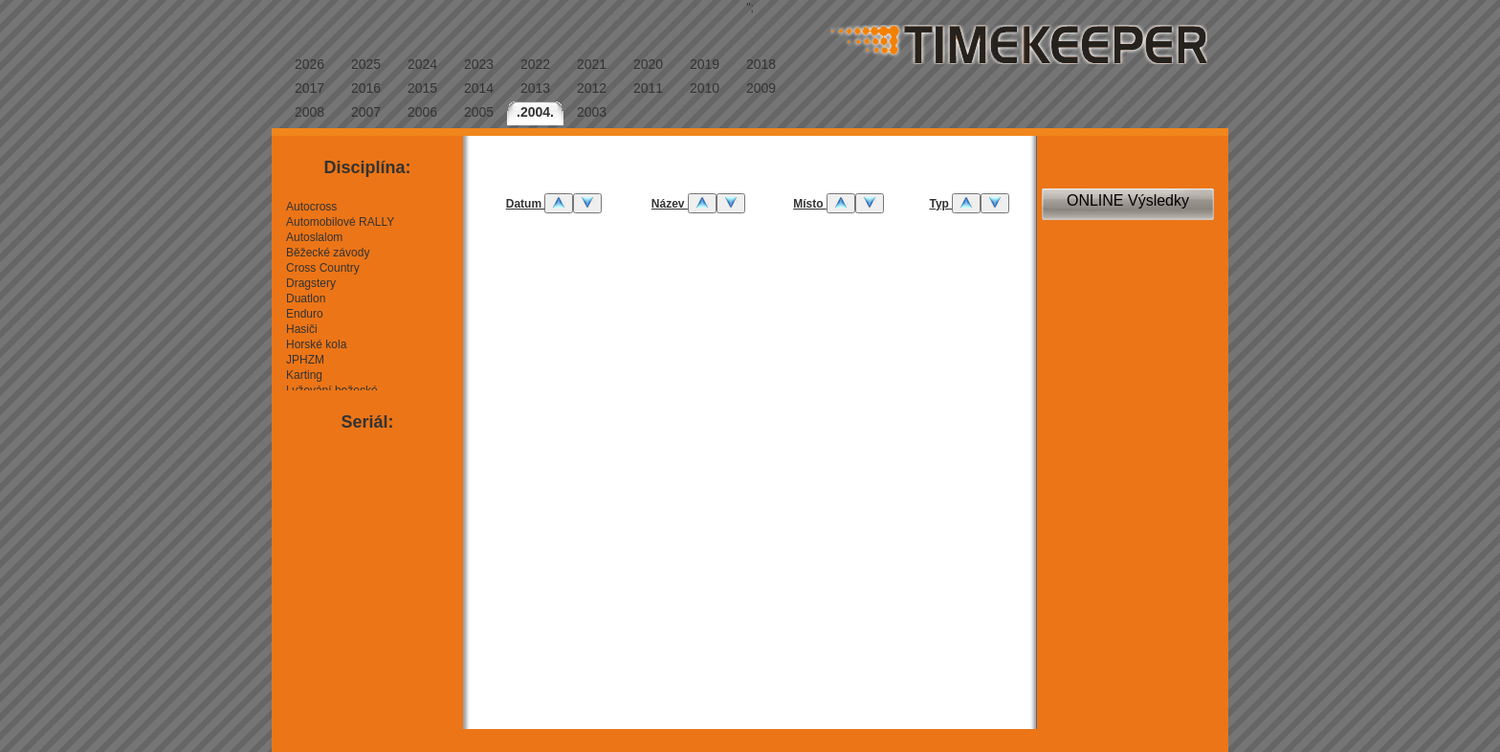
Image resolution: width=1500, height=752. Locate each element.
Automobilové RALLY (340, 222)
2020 (648, 64)
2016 (366, 88)
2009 (761, 88)
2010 (704, 88)
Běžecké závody (327, 252)
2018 (761, 64)
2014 (479, 88)
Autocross (311, 206)
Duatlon (305, 298)
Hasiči (302, 329)
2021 (592, 64)
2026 (309, 64)
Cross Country (323, 268)
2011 (648, 88)
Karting (304, 375)
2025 (366, 64)
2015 (422, 88)
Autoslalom (314, 237)
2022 (535, 64)
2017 (309, 88)
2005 (479, 112)
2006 (422, 112)
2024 (422, 64)
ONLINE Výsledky (1128, 200)
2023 (479, 64)
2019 (704, 64)
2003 (592, 112)
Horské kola (316, 344)
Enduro (304, 314)
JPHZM (305, 359)
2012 (592, 88)
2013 (535, 88)
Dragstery (311, 283)
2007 (366, 112)
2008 (309, 112)
